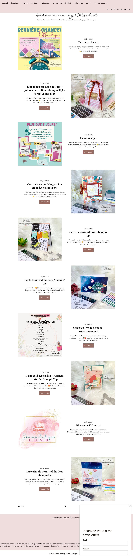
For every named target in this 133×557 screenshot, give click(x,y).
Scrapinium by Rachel (66, 15)
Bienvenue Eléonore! (88, 425)
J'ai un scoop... (88, 138)
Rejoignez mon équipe (31, 3)
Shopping (14, 3)
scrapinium (75, 518)
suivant (21, 506)
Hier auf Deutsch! (101, 3)
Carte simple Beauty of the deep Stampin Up (44, 473)
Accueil (5, 3)
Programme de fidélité (62, 3)
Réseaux (45, 3)
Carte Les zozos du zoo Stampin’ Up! (88, 233)
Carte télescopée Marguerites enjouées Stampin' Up (44, 185)
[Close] (130, 505)
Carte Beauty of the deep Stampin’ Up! (45, 281)
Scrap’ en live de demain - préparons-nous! (88, 329)
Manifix (88, 3)
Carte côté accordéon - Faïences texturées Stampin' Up (45, 377)
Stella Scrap (78, 3)
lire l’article (88, 56)
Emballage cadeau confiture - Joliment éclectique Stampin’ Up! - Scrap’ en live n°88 (45, 90)
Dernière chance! (88, 42)
